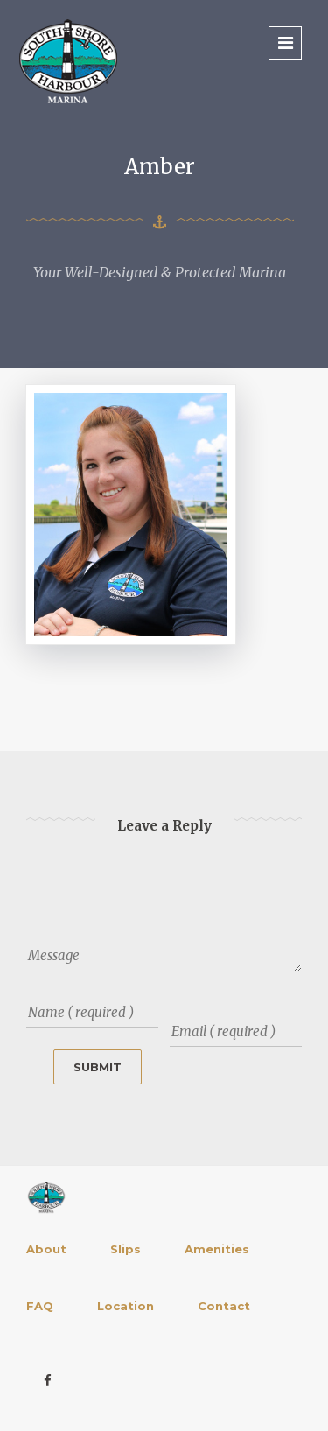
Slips (125, 1249)
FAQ (39, 1306)
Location (125, 1306)
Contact (224, 1306)
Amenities (217, 1249)
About (46, 1249)
